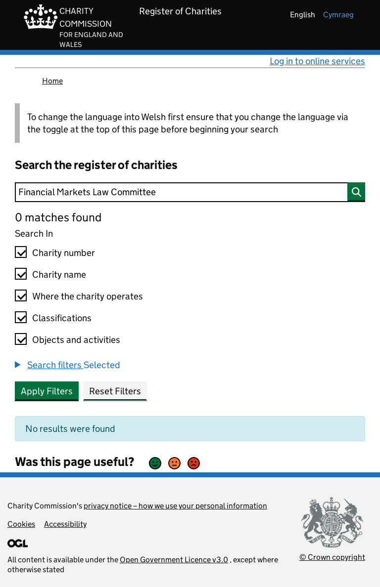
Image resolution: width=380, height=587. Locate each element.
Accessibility (65, 524)
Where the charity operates (87, 296)
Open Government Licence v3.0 (174, 559)
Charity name (59, 274)
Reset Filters (115, 391)
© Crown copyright (332, 557)
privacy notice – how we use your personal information (175, 505)
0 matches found (58, 217)
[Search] (190, 192)
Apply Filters (47, 391)
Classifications (62, 318)
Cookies (21, 524)
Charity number (63, 252)
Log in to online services (317, 61)
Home (52, 80)
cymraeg (338, 14)
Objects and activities (76, 339)
